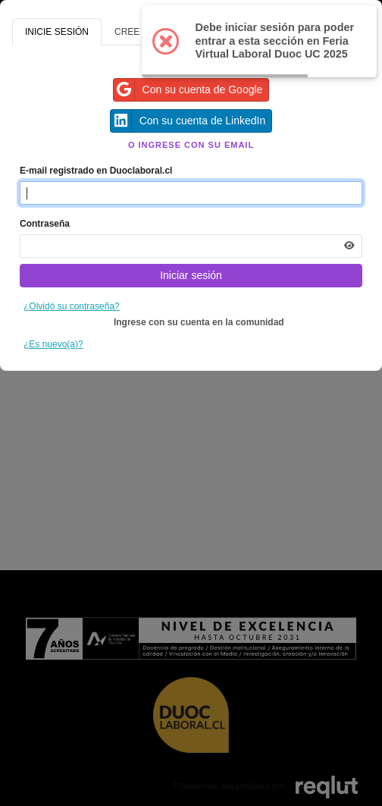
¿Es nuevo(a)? (53, 344)
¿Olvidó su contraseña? (71, 306)
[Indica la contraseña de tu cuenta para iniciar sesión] (191, 246)
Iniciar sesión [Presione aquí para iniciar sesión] (191, 275)
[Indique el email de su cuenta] (191, 193)
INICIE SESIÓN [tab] (57, 32)
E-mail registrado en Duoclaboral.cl (96, 170)
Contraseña (45, 223)
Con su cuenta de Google (188, 90)
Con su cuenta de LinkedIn (188, 121)
